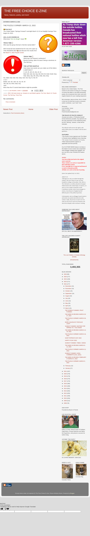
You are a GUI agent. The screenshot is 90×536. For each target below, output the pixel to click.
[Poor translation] (7, 508)
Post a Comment (10, 102)
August (67, 296)
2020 (65, 373)
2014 (65, 388)
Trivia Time (19, 95)
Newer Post (7, 109)
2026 (65, 274)
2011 (65, 396)
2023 (65, 281)
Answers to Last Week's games (31, 93)
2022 (9, 93)
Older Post (53, 109)
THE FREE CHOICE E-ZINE (25, 11)
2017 (65, 381)
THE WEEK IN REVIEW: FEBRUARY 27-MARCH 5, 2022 (75, 358)
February (68, 365)
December (68, 286)
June (66, 301)
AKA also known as (16, 93)
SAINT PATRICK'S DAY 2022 (73, 338)
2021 (65, 371)
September (68, 293)
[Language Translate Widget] (71, 80)
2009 (65, 400)
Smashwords (74, 259)
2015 (65, 386)
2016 (65, 383)
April (66, 305)
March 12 (49, 93)
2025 (65, 276)
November (68, 288)
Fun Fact (43, 93)
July (66, 298)
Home (30, 109)
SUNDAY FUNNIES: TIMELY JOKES (75, 343)
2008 (65, 403)
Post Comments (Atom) (17, 113)
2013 (65, 391)
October (67, 291)
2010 (65, 398)
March (67, 308)
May (66, 303)
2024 (65, 279)
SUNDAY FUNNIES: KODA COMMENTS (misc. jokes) (73, 354)
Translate (73, 82)
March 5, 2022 (15, 52)
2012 (65, 393)
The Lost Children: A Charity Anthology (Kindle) (74, 254)
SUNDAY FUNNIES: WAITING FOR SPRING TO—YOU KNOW (75, 326)
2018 (65, 378)
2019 (65, 376)
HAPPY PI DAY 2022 (71, 340)
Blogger (72, 493)
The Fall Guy (11, 95)
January (67, 368)
